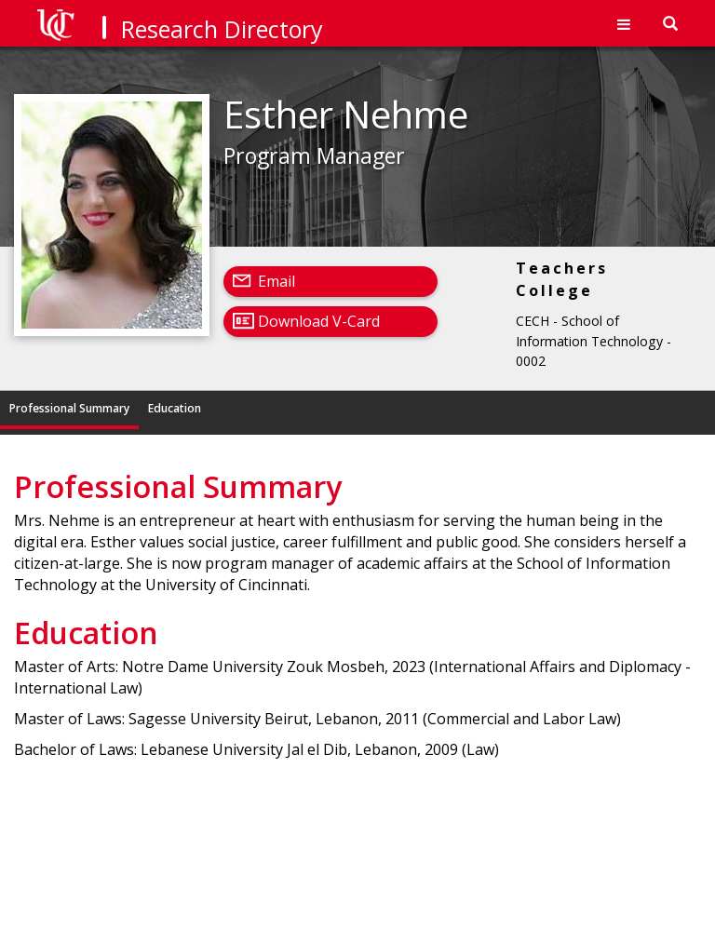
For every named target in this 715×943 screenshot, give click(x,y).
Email (276, 281)
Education (174, 408)
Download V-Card (319, 321)
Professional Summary (69, 408)
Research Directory (222, 29)
